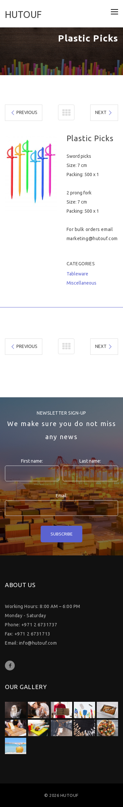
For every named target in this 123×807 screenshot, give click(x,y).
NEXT (104, 112)
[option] (31, 172)
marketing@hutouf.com (92, 238)
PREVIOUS (23, 112)
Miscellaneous (81, 283)
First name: (32, 461)
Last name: (90, 461)
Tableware (77, 273)
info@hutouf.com (38, 643)
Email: (62, 495)
